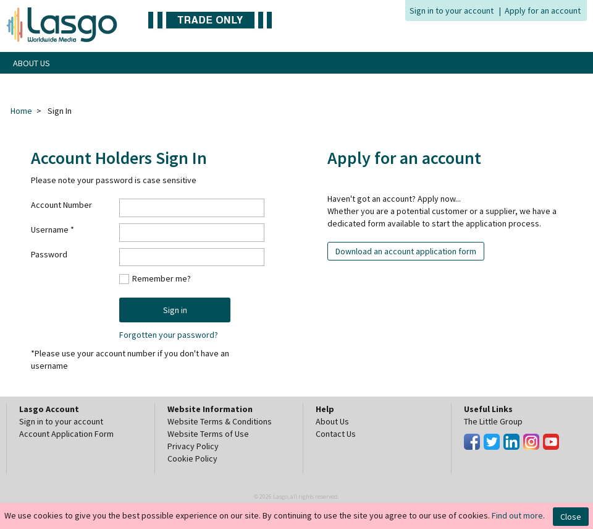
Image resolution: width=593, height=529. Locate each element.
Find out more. (518, 515)
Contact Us (336, 433)
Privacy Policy (193, 446)
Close (570, 516)
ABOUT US (31, 63)
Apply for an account (543, 10)
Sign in (175, 310)
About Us (332, 421)
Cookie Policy (192, 458)
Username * (52, 229)
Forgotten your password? (168, 334)
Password (49, 254)
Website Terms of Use (208, 433)
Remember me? (161, 278)
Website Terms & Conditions (219, 421)
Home (21, 110)
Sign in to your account (452, 10)
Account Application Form (66, 433)
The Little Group (493, 421)
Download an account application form (405, 251)
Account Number (61, 204)
